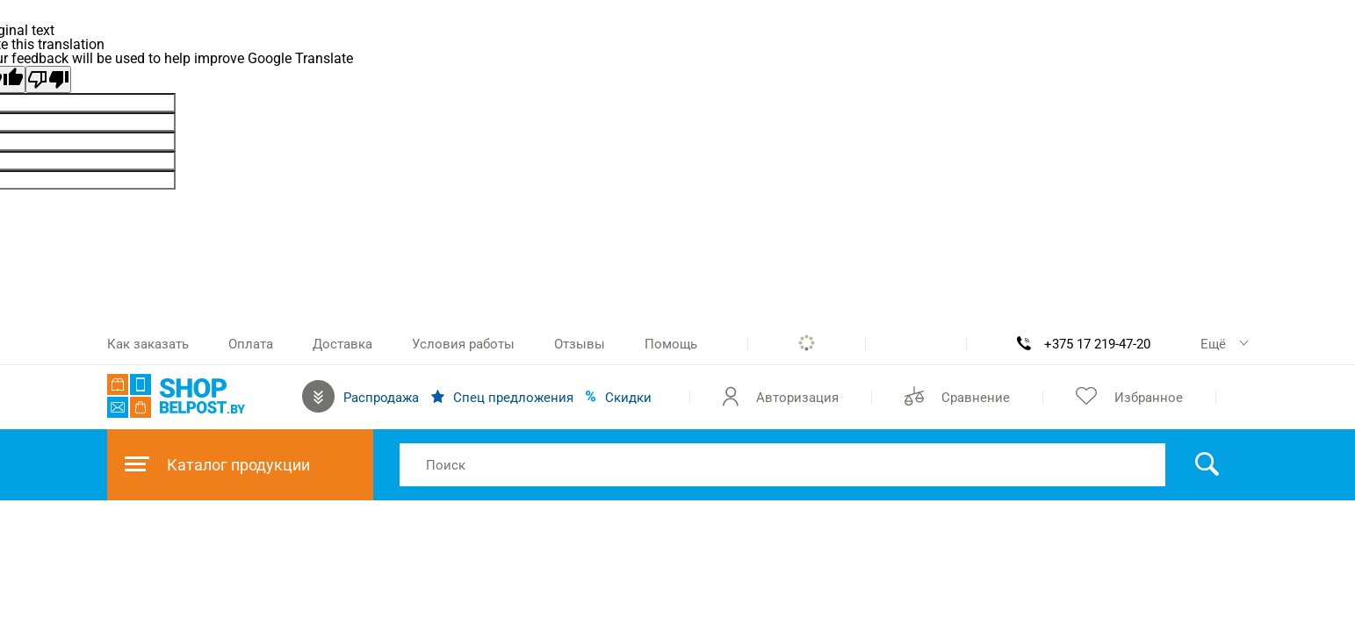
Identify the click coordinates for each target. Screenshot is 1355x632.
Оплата (250, 344)
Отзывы (579, 344)
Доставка (342, 344)
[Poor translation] (48, 79)
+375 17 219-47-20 (1097, 344)
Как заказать (148, 344)
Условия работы (463, 344)
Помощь (671, 344)
